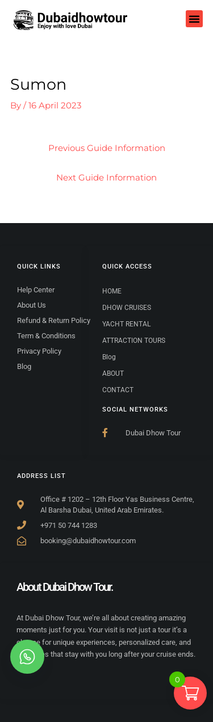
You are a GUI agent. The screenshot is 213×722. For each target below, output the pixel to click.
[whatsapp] (27, 657)
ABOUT (113, 373)
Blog (109, 357)
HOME (112, 291)
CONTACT (117, 390)
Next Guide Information (106, 178)
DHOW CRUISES (126, 308)
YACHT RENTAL (126, 324)
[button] (194, 18)
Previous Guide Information (106, 148)
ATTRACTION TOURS (133, 341)
